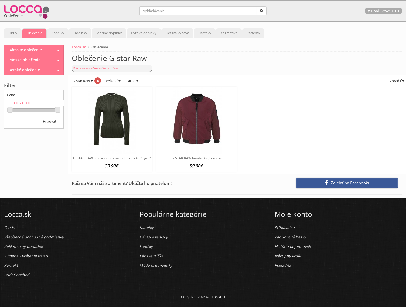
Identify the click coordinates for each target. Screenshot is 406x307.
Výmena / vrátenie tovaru (26, 255)
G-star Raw (82, 80)
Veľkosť (113, 80)
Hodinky (80, 33)
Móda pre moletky (155, 265)
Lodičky (146, 246)
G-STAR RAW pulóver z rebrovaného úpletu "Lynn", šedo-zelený (122, 158)
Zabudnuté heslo (290, 236)
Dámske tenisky (153, 236)
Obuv (12, 33)
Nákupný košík (288, 255)
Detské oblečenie (24, 69)
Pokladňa (283, 265)
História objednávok (293, 246)
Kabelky (58, 33)
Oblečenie (34, 33)
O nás (9, 227)
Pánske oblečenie (24, 59)
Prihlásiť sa (285, 227)
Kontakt (11, 265)
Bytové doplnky (143, 33)
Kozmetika (228, 33)
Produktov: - (383, 10)
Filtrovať (49, 121)
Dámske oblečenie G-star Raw (95, 68)
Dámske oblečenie (25, 49)
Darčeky (204, 33)
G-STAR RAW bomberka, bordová (197, 158)
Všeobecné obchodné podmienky (34, 236)
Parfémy (253, 33)
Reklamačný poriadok (23, 246)
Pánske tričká (151, 255)
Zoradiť (396, 80)
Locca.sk (79, 47)
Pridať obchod (16, 274)
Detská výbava (177, 33)
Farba (132, 80)
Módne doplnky (109, 33)
